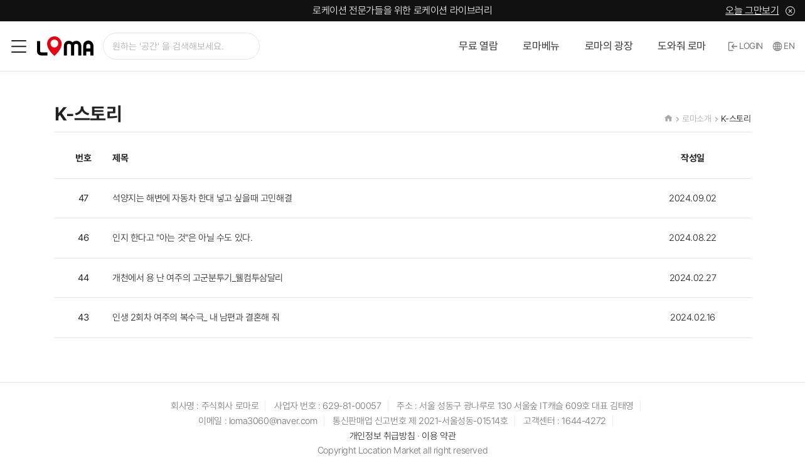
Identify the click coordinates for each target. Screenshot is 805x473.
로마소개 (696, 119)
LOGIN (745, 46)
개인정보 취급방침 (382, 436)
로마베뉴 (541, 46)
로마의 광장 (609, 46)
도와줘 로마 (682, 46)
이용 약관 (439, 436)
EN (783, 46)
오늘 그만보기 (752, 10)
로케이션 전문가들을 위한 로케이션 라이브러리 (402, 10)
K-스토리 (736, 119)
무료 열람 (478, 46)
